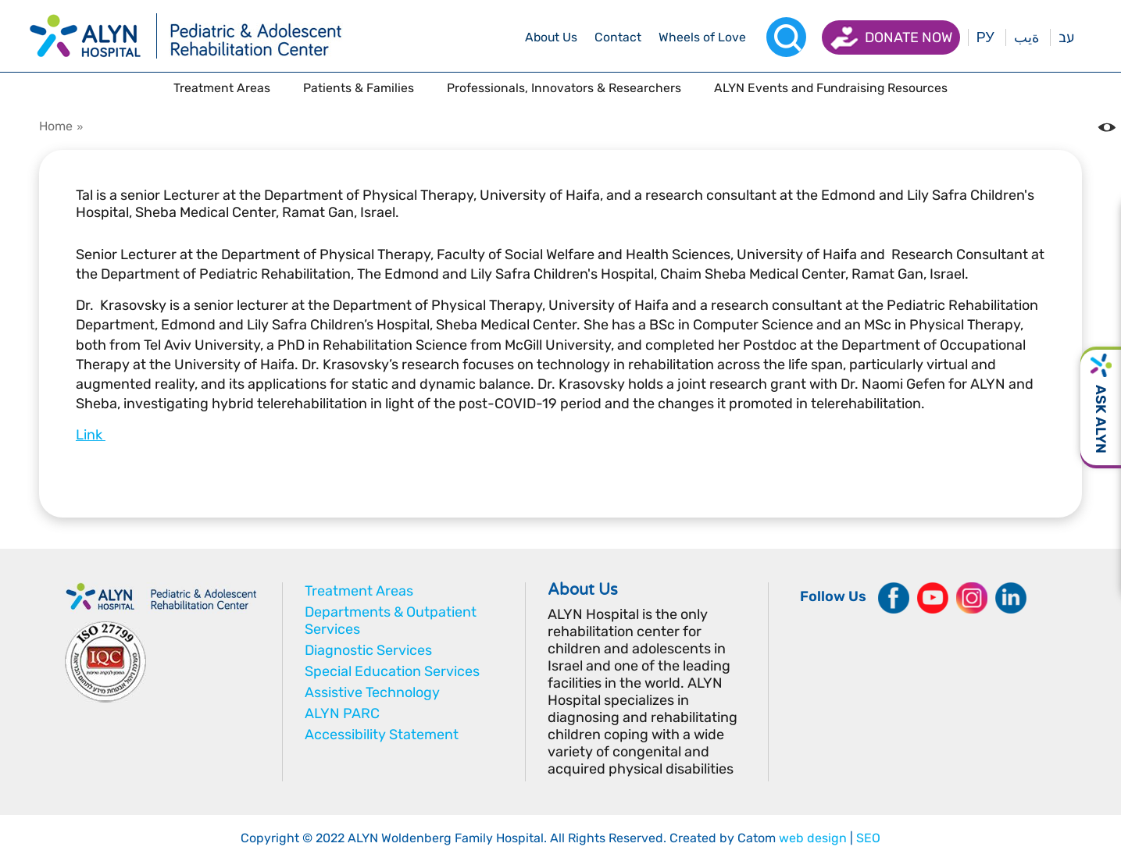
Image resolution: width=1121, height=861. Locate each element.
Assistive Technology (372, 692)
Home (56, 126)
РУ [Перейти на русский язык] (985, 37)
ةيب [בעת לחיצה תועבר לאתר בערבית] (1026, 37)
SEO (868, 838)
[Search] (786, 37)
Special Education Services (392, 671)
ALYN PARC (342, 713)
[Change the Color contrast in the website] (1107, 127)
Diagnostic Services (368, 650)
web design (813, 838)
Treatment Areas (359, 590)
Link (90, 434)
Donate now (908, 37)
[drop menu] (551, 37)
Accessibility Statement (382, 734)
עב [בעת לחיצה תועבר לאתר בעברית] (1066, 37)
